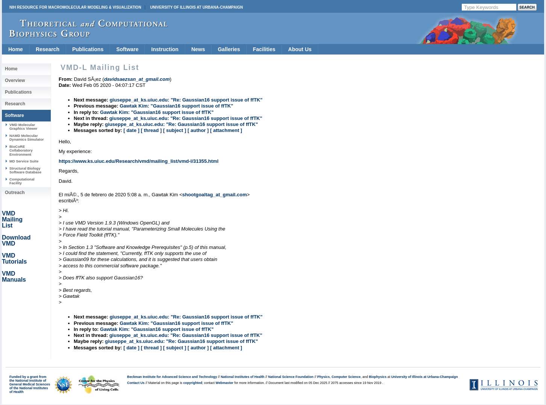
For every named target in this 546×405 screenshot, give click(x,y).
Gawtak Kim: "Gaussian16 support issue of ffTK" (176, 106)
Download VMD (16, 240)
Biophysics (378, 377)
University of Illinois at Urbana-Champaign (196, 7)
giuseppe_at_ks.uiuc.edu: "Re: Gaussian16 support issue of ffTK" (185, 100)
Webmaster (224, 383)
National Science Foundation (291, 377)
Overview (15, 80)
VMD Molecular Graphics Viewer (23, 126)
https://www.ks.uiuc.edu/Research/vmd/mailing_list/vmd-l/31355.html (138, 161)
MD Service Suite (23, 161)
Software (127, 49)
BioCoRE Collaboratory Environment (21, 150)
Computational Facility (22, 181)
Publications (87, 49)
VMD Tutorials (14, 258)
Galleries (229, 49)
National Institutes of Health (242, 377)
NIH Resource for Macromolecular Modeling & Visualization (75, 7)
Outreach (15, 192)
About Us (299, 49)
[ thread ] (151, 130)
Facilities (264, 49)
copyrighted (192, 383)
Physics (323, 377)
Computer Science (346, 377)
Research (47, 49)
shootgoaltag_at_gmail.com (214, 194)
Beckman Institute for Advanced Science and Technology (172, 377)
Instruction (164, 49)
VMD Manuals (14, 276)
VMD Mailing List (12, 219)
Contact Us (135, 383)
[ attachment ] (226, 130)
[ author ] (198, 130)
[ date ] (131, 130)
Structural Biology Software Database (25, 170)
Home (15, 49)
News (198, 49)
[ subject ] (174, 130)
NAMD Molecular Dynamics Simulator (26, 137)
